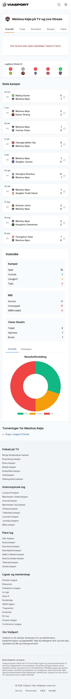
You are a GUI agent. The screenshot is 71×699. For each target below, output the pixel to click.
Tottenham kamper (11, 513)
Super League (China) (17, 434)
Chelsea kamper (10, 509)
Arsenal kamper (9, 501)
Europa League (9, 620)
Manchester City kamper (13, 505)
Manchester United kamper (15, 497)
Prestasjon (26, 349)
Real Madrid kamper (11, 550)
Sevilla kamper (9, 566)
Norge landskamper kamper (15, 455)
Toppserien (7, 608)
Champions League (11, 588)
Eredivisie (6, 612)
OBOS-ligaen (8, 604)
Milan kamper (8, 525)
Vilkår (42, 690)
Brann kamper (8, 463)
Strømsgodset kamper (12, 479)
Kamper (51, 29)
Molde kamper (9, 467)
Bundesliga (7, 600)
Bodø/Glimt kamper (11, 471)
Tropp (22, 29)
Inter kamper (8, 538)
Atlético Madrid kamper (13, 554)
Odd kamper (8, 475)
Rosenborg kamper (11, 459)
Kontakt (52, 690)
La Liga (5, 592)
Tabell (63, 29)
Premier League (9, 580)
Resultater (36, 29)
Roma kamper (8, 542)
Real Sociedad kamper (13, 558)
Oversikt (9, 29)
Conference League (11, 624)
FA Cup (5, 616)
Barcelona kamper (11, 546)
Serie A (5, 596)
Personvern (31, 690)
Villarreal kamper (10, 562)
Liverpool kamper (10, 493)
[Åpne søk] (59, 4)
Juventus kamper (10, 521)
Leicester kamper (10, 517)
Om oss (18, 690)
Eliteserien (7, 584)
